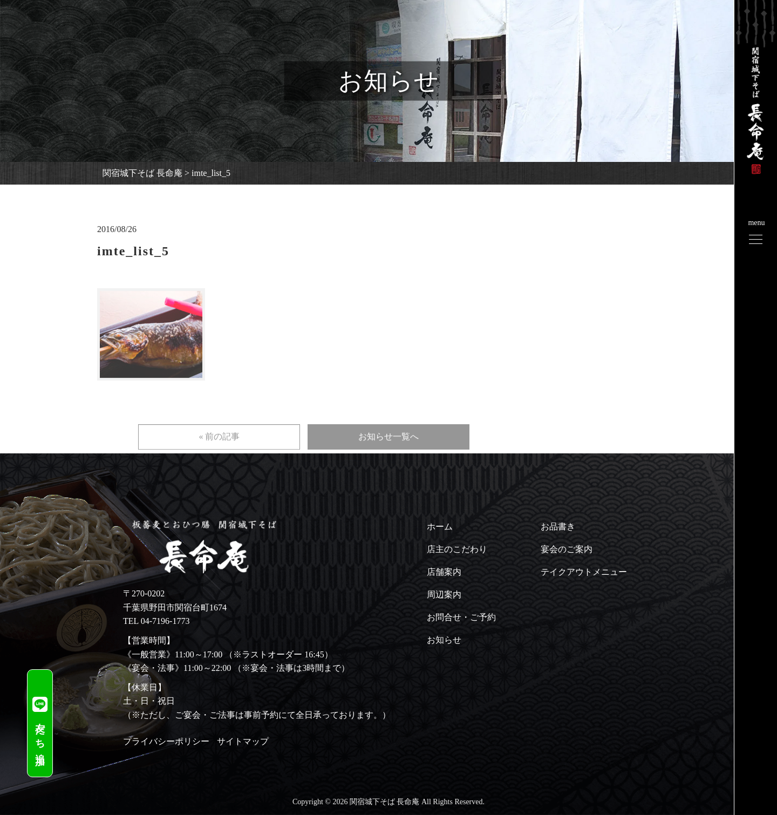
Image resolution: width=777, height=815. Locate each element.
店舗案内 (444, 571)
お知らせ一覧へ (388, 448)
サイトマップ (243, 741)
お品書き (558, 526)
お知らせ (444, 639)
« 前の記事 (219, 448)
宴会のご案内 (566, 549)
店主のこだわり (457, 549)
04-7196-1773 (165, 621)
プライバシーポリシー (166, 741)
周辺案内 (444, 594)
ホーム (440, 526)
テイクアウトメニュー (584, 571)
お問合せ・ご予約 (461, 617)
